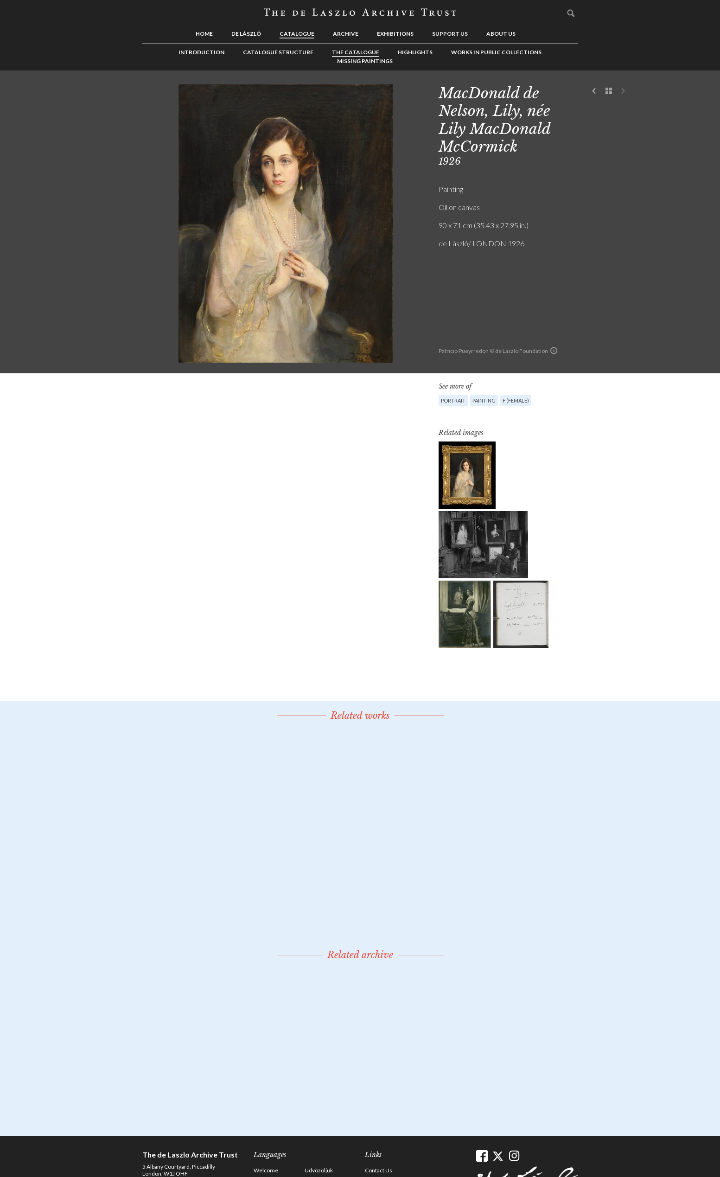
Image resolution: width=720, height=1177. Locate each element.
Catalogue (297, 33)
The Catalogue (355, 52)
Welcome (266, 1170)
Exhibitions (395, 33)
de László (246, 33)
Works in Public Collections (496, 52)
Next (623, 91)
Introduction (201, 52)
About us (501, 33)
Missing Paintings (365, 61)
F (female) (516, 400)
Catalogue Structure (278, 52)
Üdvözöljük (319, 1170)
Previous (594, 91)
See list (609, 91)
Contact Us (378, 1170)
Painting (484, 400)
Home (204, 33)
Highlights (415, 52)
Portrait (453, 400)
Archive (345, 33)
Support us (450, 33)
